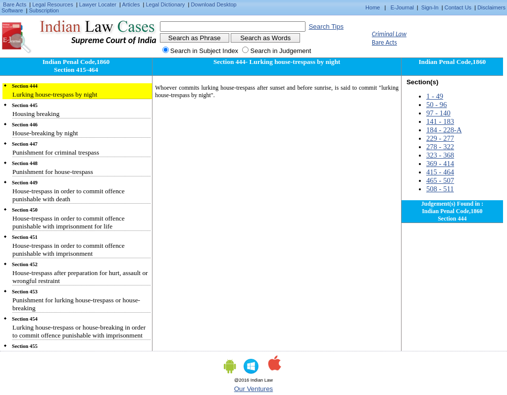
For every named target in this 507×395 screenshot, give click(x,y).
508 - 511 (440, 189)
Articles (131, 4)
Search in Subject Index (204, 51)
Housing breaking (35, 113)
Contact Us (458, 7)
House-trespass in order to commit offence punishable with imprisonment (68, 249)
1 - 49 (434, 96)
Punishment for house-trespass (52, 171)
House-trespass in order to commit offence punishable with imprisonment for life (68, 222)
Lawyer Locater (97, 4)
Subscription (44, 10)
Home (372, 7)
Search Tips (325, 26)
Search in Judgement (280, 51)
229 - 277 (440, 138)
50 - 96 (436, 105)
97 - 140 (438, 113)
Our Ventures (253, 389)
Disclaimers (491, 7)
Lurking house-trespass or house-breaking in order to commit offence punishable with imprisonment (79, 331)
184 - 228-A (444, 130)
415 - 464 (440, 172)
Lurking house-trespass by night (54, 94)
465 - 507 (440, 180)
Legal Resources (52, 4)
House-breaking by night (45, 133)
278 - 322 (440, 147)
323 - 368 (440, 155)
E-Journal (402, 7)
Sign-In (430, 7)
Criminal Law (389, 34)
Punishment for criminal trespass (55, 152)
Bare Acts (14, 4)
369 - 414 (440, 164)
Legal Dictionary (165, 4)
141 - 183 (440, 121)
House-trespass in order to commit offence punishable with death (68, 195)
